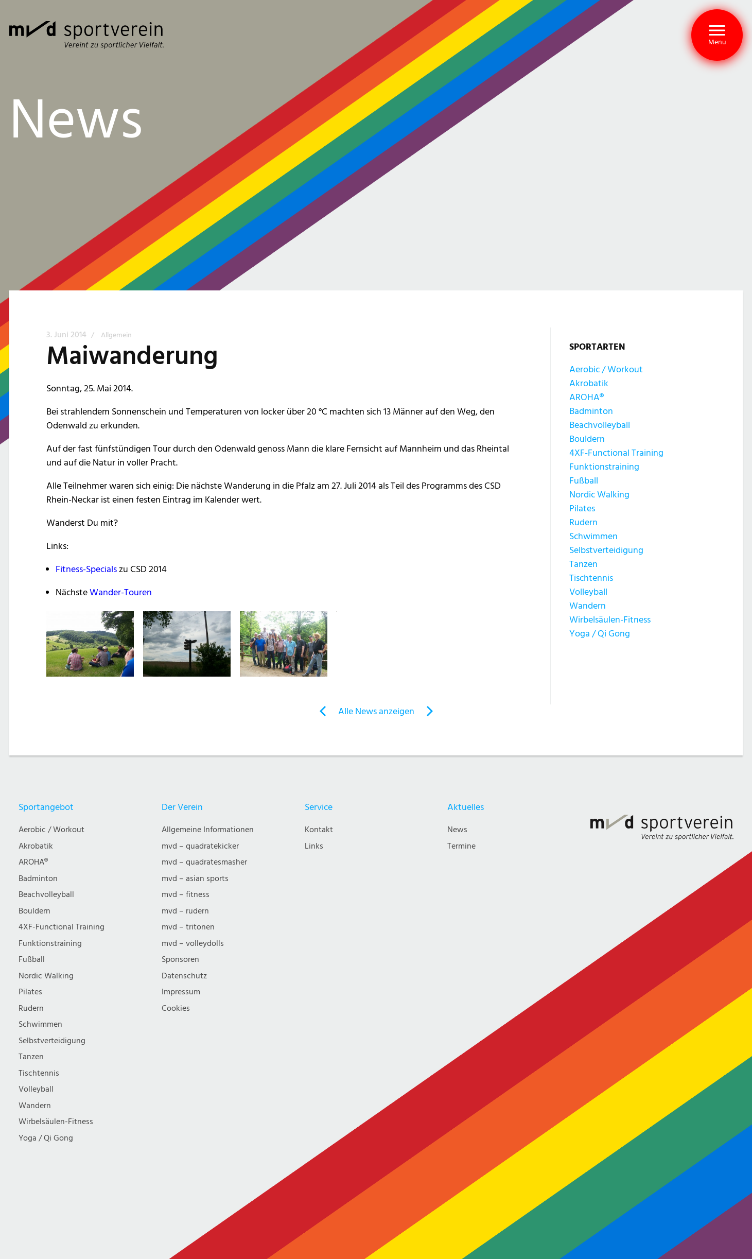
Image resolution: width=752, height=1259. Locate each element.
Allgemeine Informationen (208, 829)
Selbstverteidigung (606, 550)
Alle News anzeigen (376, 711)
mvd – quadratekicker (200, 846)
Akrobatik (588, 383)
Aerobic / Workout (606, 369)
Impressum (181, 992)
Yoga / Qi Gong (599, 633)
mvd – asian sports (195, 878)
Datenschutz (184, 976)
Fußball (583, 480)
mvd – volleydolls (193, 943)
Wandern (587, 605)
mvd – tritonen (188, 927)
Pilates (582, 508)
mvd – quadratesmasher (204, 862)
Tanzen (583, 564)
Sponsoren (180, 959)
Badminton (591, 411)
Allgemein (116, 335)
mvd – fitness (185, 894)
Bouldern (587, 439)
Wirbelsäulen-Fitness (610, 619)
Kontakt (319, 829)
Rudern (583, 522)
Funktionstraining (604, 466)
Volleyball (588, 591)
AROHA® (586, 397)
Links (314, 846)
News (457, 829)
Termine (461, 846)
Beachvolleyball (599, 425)
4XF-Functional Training (616, 452)
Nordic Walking (599, 494)
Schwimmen (593, 536)
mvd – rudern (185, 911)
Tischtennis (591, 578)
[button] (717, 35)
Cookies (176, 1008)
